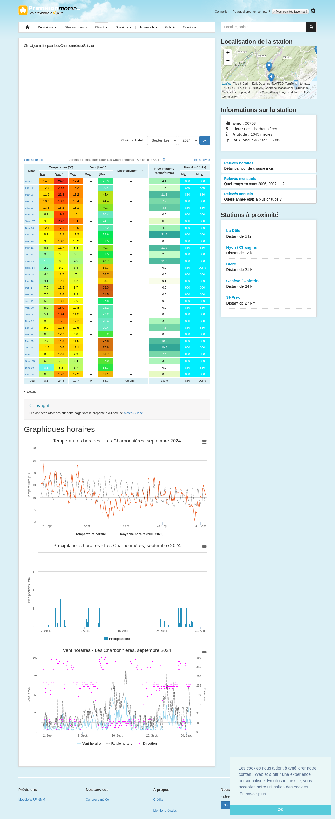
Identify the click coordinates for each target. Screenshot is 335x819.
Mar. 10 (29, 241)
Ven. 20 (29, 307)
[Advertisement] (117, 94)
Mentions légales (165, 810)
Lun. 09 (29, 234)
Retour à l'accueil (49, 10)
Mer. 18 (29, 294)
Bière (268, 267)
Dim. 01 (29, 181)
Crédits (158, 799)
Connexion (222, 11)
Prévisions (47, 27)
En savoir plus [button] (252, 794)
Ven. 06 (29, 214)
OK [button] (280, 809)
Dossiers (123, 27)
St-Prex (268, 300)
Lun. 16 (29, 281)
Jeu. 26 (29, 347)
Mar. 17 (29, 287)
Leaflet (226, 83)
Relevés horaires (268, 166)
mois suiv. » (202, 159)
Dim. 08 (29, 227)
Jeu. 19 (29, 301)
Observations (75, 27)
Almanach (148, 27)
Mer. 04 (29, 201)
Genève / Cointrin (268, 284)
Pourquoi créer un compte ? (251, 11)
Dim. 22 (29, 321)
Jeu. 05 (29, 207)
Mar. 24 (29, 334)
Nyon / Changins (268, 250)
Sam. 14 (30, 267)
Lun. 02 (29, 187)
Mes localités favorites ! (290, 11)
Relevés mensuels (268, 181)
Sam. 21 (30, 314)
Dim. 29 (29, 367)
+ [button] (228, 53)
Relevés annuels (268, 197)
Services (189, 27)
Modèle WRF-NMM (31, 799)
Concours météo (97, 799)
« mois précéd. (33, 159)
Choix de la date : (133, 140)
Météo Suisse (133, 413)
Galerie (170, 27)
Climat (101, 27)
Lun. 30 (29, 374)
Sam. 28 (30, 360)
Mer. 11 (29, 247)
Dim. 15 (29, 274)
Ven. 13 (29, 261)
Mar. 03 (29, 194)
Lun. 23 (29, 327)
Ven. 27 (29, 354)
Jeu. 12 (29, 254)
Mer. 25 (29, 341)
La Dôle (268, 233)
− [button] (228, 61)
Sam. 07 (30, 221)
